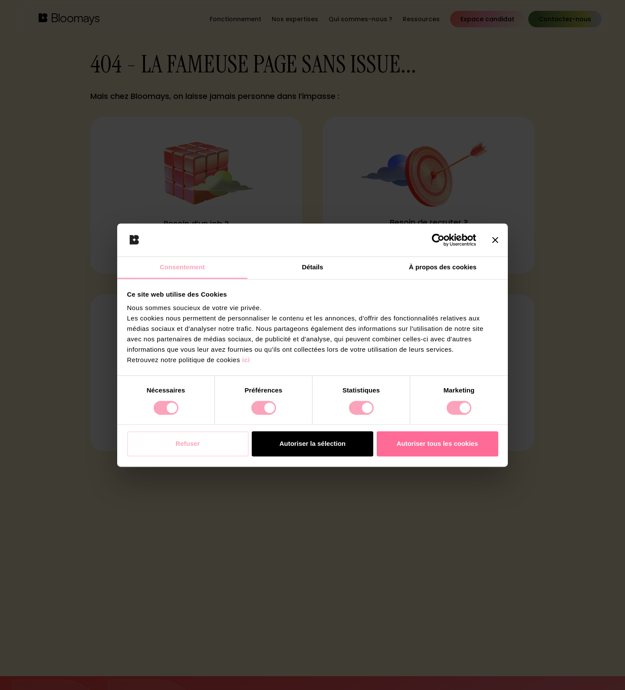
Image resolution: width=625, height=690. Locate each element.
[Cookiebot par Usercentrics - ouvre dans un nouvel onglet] (438, 239)
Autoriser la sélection (313, 444)
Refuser (188, 444)
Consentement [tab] (182, 267)
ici (246, 360)
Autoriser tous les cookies (437, 444)
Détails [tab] (312, 267)
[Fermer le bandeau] (495, 240)
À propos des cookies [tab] (443, 267)
